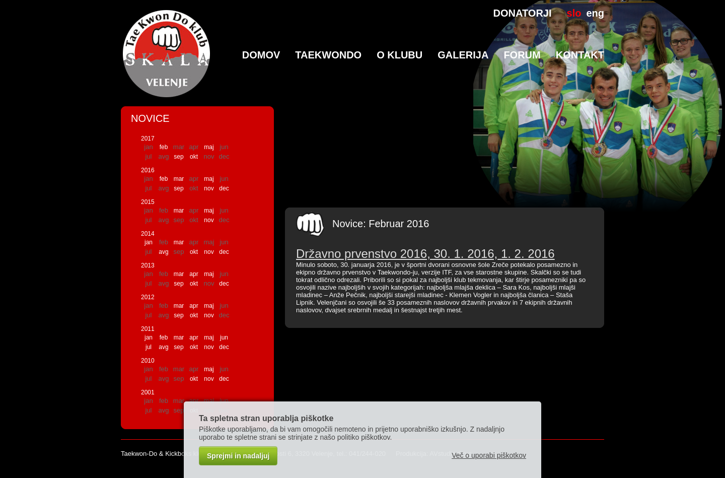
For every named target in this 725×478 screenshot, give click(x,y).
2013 (148, 265)
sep (178, 156)
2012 (148, 297)
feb (164, 147)
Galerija (463, 54)
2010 (148, 360)
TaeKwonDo (328, 54)
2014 (148, 233)
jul (149, 347)
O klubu (399, 54)
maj (208, 147)
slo (574, 13)
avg (163, 251)
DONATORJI (522, 13)
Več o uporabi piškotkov (489, 455)
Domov (261, 54)
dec (224, 188)
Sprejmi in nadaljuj (238, 456)
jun (224, 337)
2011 (148, 328)
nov (208, 188)
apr (193, 274)
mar (179, 178)
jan (148, 242)
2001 (148, 392)
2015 (148, 202)
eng (595, 13)
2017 (148, 138)
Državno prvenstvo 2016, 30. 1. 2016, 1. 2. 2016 (425, 253)
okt (194, 156)
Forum (521, 54)
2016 (148, 170)
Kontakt (580, 54)
